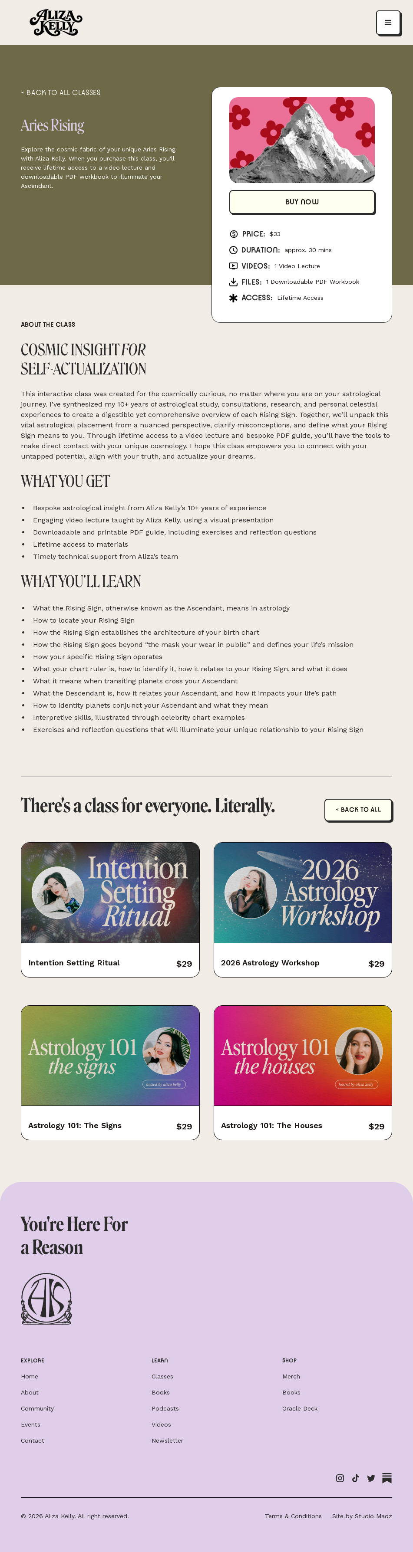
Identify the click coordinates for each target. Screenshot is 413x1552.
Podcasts (165, 1408)
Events (30, 1424)
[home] (56, 22)
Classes (162, 1376)
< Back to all (358, 810)
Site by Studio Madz (362, 1516)
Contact (32, 1440)
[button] (388, 22)
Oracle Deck (299, 1408)
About (30, 1392)
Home (29, 1376)
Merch (291, 1376)
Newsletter (167, 1440)
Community (37, 1408)
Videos (161, 1424)
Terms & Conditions (293, 1516)
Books (161, 1392)
